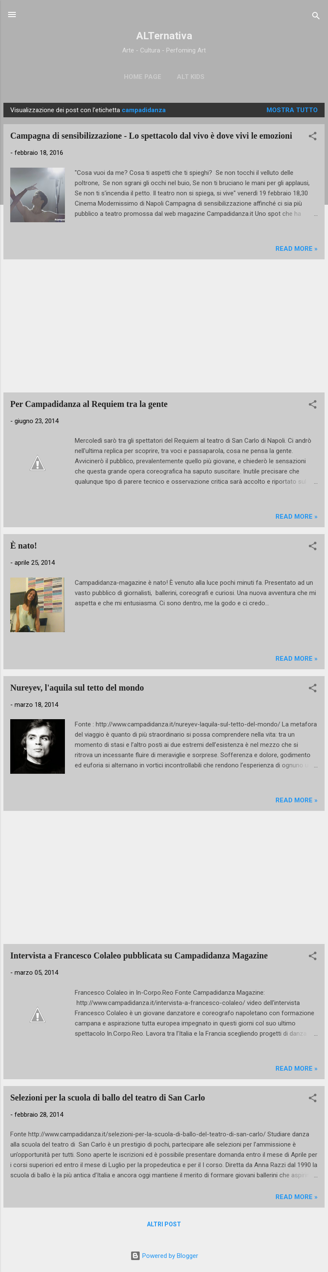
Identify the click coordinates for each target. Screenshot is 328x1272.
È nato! (23, 545)
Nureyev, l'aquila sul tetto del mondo (77, 687)
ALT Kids (191, 77)
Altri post (164, 1224)
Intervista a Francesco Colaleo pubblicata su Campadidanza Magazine (139, 955)
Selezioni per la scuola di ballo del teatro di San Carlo (107, 1097)
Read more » (296, 249)
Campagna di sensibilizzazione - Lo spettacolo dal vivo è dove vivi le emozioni (151, 135)
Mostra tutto (292, 110)
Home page (142, 77)
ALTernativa (164, 36)
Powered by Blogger (164, 1256)
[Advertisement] (164, 326)
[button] (313, 137)
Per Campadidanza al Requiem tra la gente (89, 404)
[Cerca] (316, 17)
